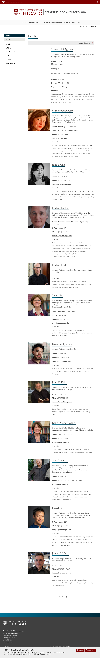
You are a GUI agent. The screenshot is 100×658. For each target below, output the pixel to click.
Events (67, 22)
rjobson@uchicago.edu (61, 361)
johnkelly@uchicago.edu (62, 402)
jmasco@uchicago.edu (61, 573)
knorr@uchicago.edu (60, 442)
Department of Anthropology (13, 631)
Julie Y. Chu (58, 164)
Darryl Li (57, 508)
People (23, 22)
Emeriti (8, 44)
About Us (75, 22)
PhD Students (10, 52)
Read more (90, 650)
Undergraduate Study (53, 22)
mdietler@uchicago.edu (62, 236)
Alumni (8, 60)
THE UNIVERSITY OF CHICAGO (13, 2)
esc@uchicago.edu (59, 138)
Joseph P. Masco (60, 553)
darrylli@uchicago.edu (61, 530)
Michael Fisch (59, 265)
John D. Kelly (59, 382)
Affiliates (9, 48)
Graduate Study (35, 22)
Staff (7, 56)
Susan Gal (57, 295)
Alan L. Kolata (60, 460)
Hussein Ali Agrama (62, 49)
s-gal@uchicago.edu (60, 323)
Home (82, 26)
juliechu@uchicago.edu (61, 184)
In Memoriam (10, 64)
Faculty (8, 40)
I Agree (80, 650)
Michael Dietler (60, 208)
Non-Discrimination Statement (60, 646)
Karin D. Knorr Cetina (64, 422)
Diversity (6, 646)
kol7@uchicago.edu (60, 484)
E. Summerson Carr (62, 110)
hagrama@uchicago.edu (61, 87)
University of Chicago (10, 633)
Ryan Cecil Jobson (62, 344)
